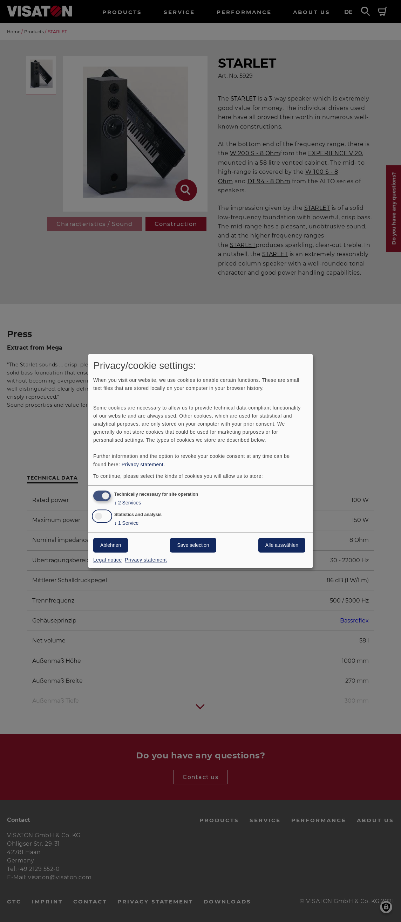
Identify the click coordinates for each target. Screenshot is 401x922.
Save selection (193, 545)
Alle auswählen (281, 545)
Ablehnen (110, 545)
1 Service (126, 524)
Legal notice (107, 560)
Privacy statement (143, 464)
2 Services (127, 503)
